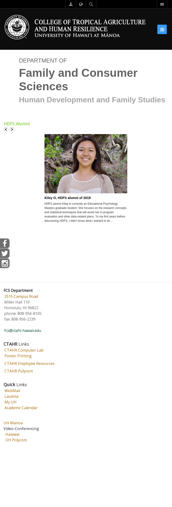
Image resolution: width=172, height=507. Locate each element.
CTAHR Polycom (18, 371)
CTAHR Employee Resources (29, 363)
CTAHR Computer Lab (24, 350)
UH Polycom (16, 440)
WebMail (12, 390)
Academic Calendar (21, 407)
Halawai (12, 434)
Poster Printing (18, 355)
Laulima (11, 396)
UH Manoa (13, 423)
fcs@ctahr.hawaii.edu (22, 330)
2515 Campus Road (21, 296)
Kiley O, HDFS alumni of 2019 (67, 198)
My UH (10, 402)
